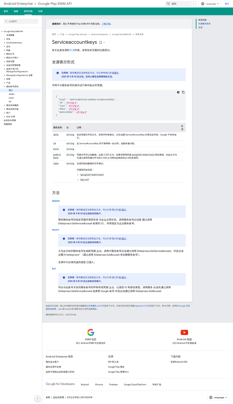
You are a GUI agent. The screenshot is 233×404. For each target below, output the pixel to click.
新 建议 (122, 210)
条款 (48, 397)
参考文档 (139, 34)
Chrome (99, 384)
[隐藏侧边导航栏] (38, 398)
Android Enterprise (18, 4)
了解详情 (106, 24)
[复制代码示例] (183, 92)
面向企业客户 (52, 362)
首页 (6, 11)
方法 (72, 50)
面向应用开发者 (53, 367)
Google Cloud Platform (135, 384)
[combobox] (180, 4)
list (54, 268)
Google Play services (77, 34)
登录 (227, 4)
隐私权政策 (58, 397)
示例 (40, 11)
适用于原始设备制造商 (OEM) (60, 372)
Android (85, 384)
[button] (20, 31)
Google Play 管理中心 (118, 372)
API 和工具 (113, 362)
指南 (16, 11)
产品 (62, 34)
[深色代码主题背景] (178, 92)
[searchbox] (21, 21)
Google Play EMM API (55, 4)
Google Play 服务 (116, 367)
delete (56, 200)
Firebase (113, 384)
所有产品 (157, 384)
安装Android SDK (179, 362)
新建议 (115, 73)
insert (55, 229)
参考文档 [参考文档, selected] (28, 11)
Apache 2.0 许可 (142, 306)
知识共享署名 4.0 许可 (94, 306)
